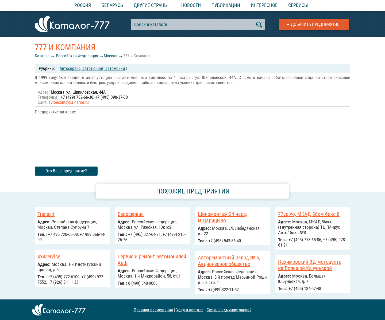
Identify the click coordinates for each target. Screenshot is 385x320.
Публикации (225, 5)
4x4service (48, 256)
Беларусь (112, 5)
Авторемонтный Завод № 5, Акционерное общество (229, 260)
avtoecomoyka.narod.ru (68, 102)
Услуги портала (189, 309)
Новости (191, 5)
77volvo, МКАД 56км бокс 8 (309, 214)
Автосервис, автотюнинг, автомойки (92, 68)
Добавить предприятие (315, 24)
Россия (82, 5)
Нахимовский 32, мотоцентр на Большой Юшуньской (309, 265)
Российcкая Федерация (77, 55)
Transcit (46, 214)
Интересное (264, 5)
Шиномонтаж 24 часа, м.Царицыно (222, 217)
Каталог (42, 55)
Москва (110, 55)
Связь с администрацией (229, 309)
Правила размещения (153, 309)
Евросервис (131, 214)
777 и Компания (137, 55)
